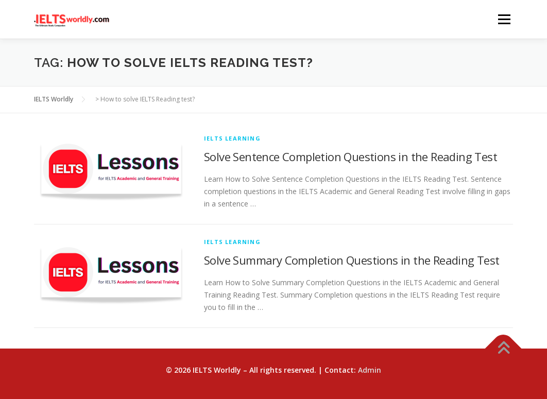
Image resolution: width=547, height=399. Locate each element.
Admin (369, 370)
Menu (504, 19)
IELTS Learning (232, 138)
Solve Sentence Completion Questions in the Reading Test (350, 156)
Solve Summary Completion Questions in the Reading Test (352, 260)
